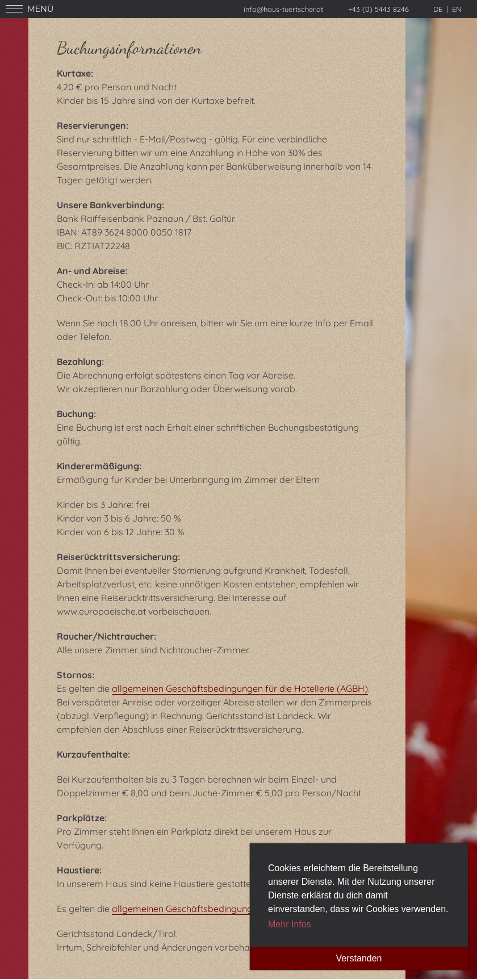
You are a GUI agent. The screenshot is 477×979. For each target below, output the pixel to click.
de (437, 9)
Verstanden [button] (359, 958)
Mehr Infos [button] (289, 924)
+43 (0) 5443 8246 (378, 9)
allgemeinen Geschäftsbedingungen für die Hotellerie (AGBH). (241, 908)
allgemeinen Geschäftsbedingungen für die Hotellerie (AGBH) (240, 688)
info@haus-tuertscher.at (283, 9)
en (456, 9)
